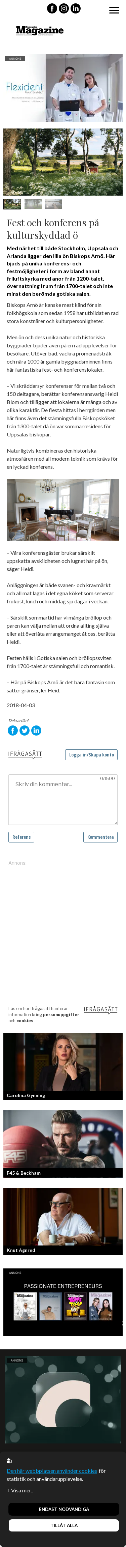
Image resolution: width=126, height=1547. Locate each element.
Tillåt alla (64, 1525)
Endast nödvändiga (64, 1509)
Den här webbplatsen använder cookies (52, 1470)
